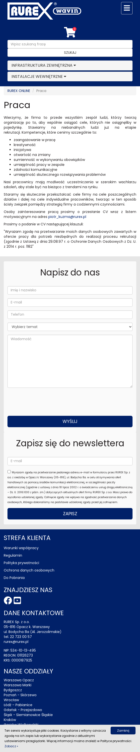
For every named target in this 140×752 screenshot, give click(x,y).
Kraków (10, 719)
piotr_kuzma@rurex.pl (67, 216)
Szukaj (70, 52)
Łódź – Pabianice (18, 704)
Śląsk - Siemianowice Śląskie (28, 714)
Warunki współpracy (21, 547)
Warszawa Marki (17, 685)
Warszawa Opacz (19, 680)
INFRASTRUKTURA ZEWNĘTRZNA (41, 65)
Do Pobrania (14, 577)
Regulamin (13, 555)
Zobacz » (11, 746)
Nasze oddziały (28, 671)
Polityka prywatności (21, 562)
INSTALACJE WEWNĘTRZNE (37, 76)
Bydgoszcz (13, 690)
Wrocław (11, 699)
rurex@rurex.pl (16, 641)
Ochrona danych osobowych (29, 570)
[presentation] (45, 401)
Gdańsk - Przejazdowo (23, 709)
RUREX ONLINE (18, 90)
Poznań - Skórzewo (20, 694)
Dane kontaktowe (34, 613)
